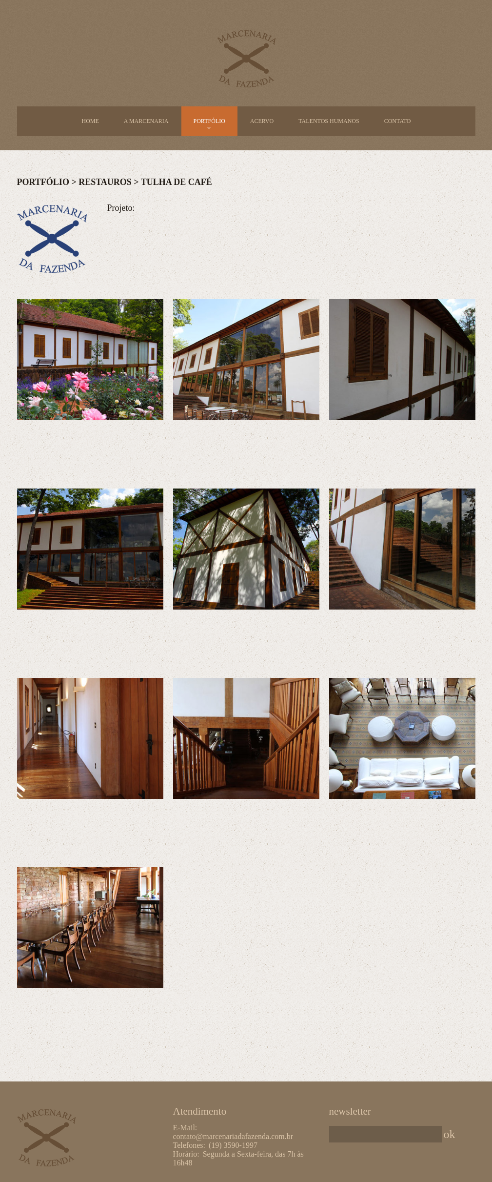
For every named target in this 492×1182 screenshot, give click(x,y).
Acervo (262, 121)
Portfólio (209, 121)
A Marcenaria (146, 121)
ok (449, 1134)
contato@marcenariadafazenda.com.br (233, 1136)
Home (89, 121)
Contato (397, 121)
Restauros (105, 182)
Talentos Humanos (328, 121)
